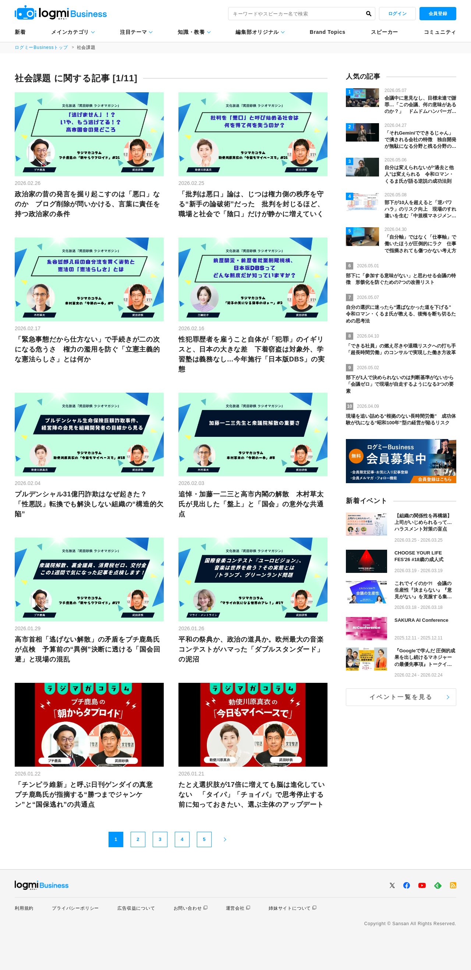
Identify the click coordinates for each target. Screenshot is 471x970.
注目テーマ (133, 32)
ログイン (397, 13)
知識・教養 (191, 32)
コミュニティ (440, 32)
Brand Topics (328, 32)
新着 (20, 32)
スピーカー (384, 32)
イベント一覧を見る (401, 697)
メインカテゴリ (70, 32)
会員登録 (438, 13)
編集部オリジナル (257, 32)
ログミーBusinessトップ (41, 47)
